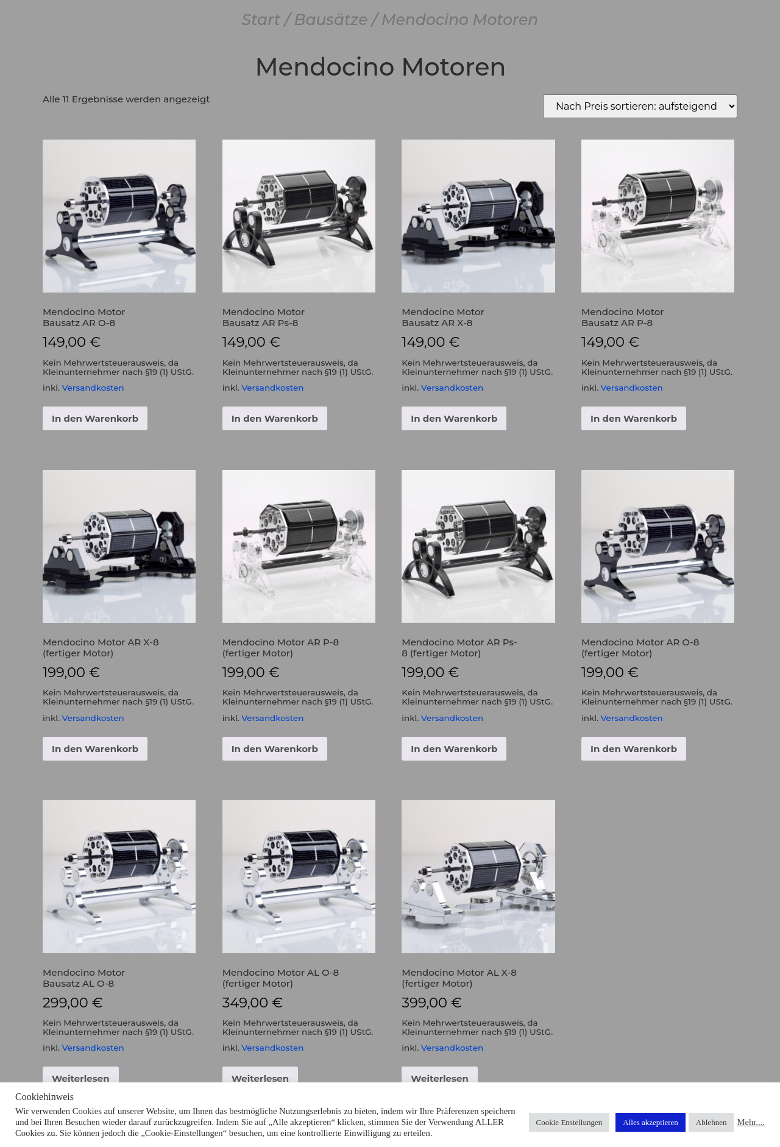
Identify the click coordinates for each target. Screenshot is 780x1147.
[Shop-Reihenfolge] (640, 106)
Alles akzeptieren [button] (650, 1122)
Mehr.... (751, 1122)
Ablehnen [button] (711, 1122)
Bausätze (330, 19)
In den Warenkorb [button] (95, 418)
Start (261, 19)
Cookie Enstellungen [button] (569, 1122)
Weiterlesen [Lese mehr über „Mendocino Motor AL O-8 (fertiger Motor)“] (260, 1078)
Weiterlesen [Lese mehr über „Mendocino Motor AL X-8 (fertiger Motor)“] (440, 1078)
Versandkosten (93, 387)
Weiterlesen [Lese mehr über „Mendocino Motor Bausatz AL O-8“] (81, 1078)
